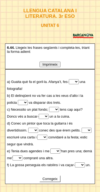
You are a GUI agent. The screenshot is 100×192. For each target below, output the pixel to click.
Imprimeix (50, 64)
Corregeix (50, 179)
